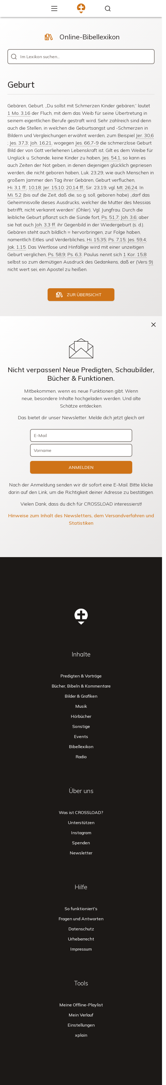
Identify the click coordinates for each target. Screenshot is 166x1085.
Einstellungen (81, 1025)
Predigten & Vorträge (81, 676)
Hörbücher (81, 716)
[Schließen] (153, 324)
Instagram (81, 832)
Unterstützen (81, 822)
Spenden (81, 842)
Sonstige (81, 726)
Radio (81, 756)
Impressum (81, 949)
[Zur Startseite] (81, 8)
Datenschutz (81, 928)
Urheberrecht (81, 939)
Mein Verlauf (81, 1015)
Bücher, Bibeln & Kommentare (81, 686)
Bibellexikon (81, 746)
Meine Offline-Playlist (81, 1004)
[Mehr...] (54, 8)
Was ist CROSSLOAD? (81, 812)
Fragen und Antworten (81, 918)
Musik (81, 706)
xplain (81, 1035)
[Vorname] (81, 450)
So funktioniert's (81, 908)
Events (81, 736)
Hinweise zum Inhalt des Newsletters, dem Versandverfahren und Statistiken (81, 519)
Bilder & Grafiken (81, 696)
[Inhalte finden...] (107, 8)
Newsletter (81, 852)
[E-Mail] (81, 435)
